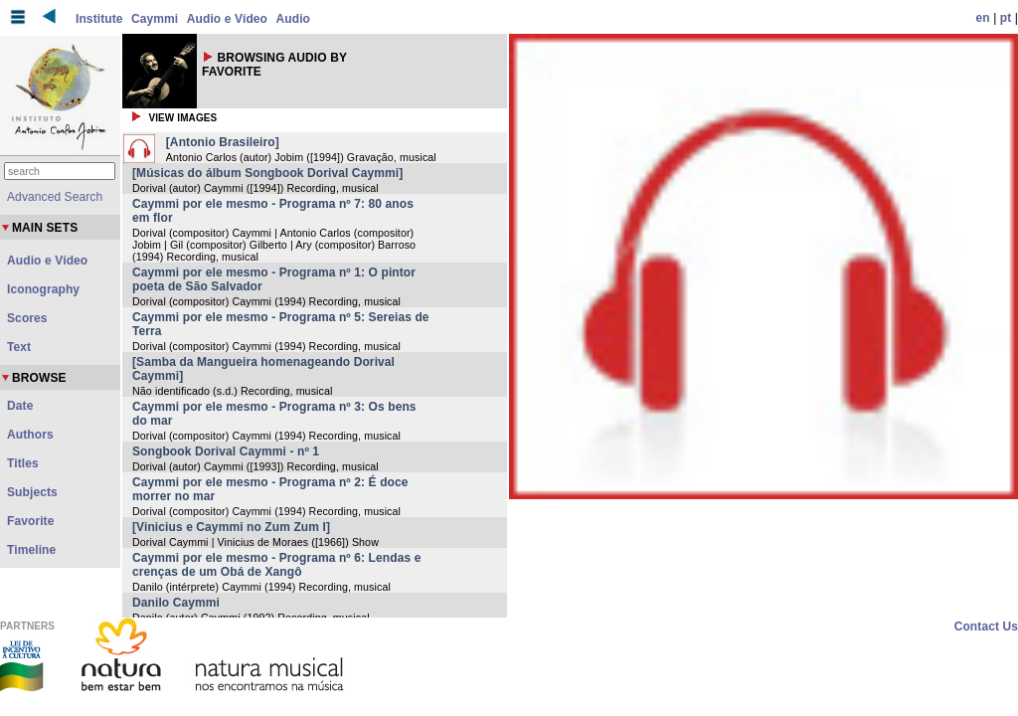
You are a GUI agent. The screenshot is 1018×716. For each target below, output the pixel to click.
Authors (30, 435)
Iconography (43, 289)
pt (1006, 18)
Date (20, 406)
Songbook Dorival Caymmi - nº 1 (225, 451)
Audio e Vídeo (227, 19)
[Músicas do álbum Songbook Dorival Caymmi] (267, 173)
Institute (99, 19)
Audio (293, 19)
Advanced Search (54, 197)
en (983, 18)
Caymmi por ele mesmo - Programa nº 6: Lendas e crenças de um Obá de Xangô (276, 565)
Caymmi (154, 19)
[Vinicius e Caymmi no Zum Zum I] (231, 527)
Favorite (30, 521)
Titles (23, 463)
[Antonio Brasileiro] (222, 142)
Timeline (31, 550)
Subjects (32, 492)
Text (19, 347)
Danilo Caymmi (176, 603)
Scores (27, 318)
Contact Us (986, 626)
